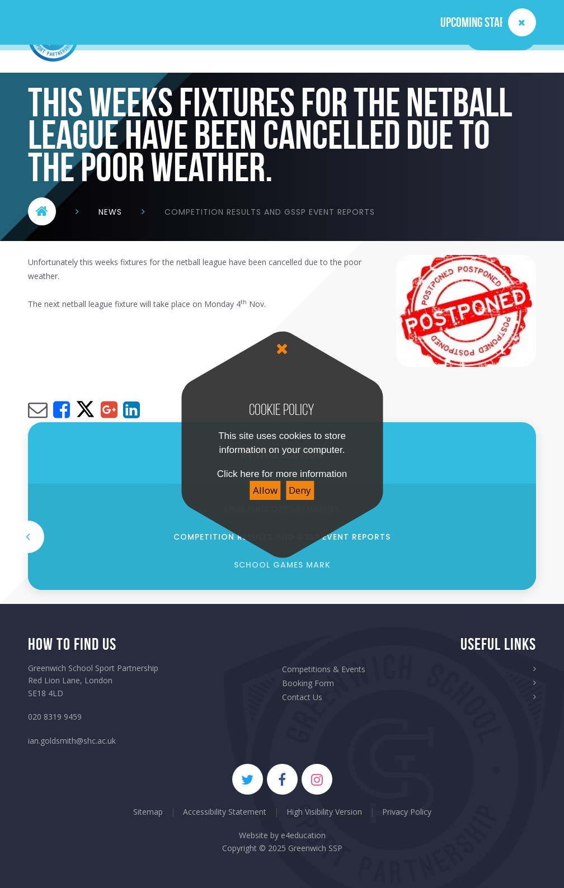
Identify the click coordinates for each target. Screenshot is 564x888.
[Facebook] (282, 779)
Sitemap (148, 811)
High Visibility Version (324, 811)
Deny (300, 490)
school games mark (282, 564)
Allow (265, 490)
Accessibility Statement (224, 811)
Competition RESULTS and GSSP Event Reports (269, 212)
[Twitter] (247, 779)
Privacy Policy (406, 811)
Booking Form (308, 683)
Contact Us (302, 697)
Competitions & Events (323, 669)
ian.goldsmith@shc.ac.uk (72, 740)
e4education (303, 835)
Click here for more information (282, 474)
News (110, 212)
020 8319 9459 (55, 716)
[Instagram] (317, 779)
